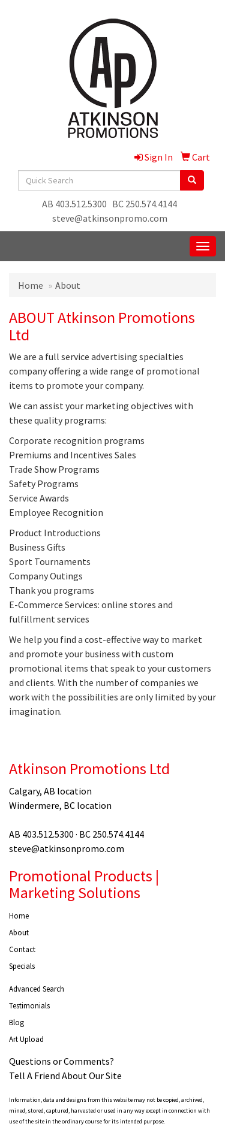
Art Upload (26, 1039)
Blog (16, 1022)
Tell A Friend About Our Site (65, 1075)
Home (30, 285)
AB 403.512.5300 (74, 204)
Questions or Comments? (61, 1061)
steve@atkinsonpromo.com (109, 218)
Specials (22, 966)
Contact (22, 949)
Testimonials (29, 1006)
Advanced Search (36, 989)
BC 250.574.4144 (144, 204)
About (19, 933)
